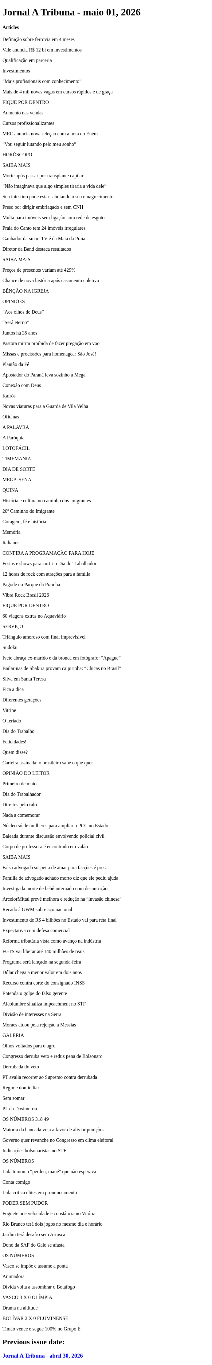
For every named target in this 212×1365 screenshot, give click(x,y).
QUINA (10, 490)
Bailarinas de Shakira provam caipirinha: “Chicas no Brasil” (61, 668)
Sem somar (13, 1098)
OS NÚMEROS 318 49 (25, 1119)
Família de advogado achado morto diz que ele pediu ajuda (60, 878)
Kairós (9, 395)
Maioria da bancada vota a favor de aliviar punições (53, 1129)
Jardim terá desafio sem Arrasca (33, 1234)
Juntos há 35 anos (19, 332)
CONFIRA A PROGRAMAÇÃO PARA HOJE (48, 553)
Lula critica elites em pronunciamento (39, 1192)
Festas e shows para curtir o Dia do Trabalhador (49, 563)
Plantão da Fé (15, 364)
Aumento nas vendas (22, 112)
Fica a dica (13, 689)
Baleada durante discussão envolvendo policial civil (53, 836)
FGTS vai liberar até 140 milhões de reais (43, 951)
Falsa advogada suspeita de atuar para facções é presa (55, 867)
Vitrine (9, 710)
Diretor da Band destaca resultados (36, 249)
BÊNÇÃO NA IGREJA (25, 291)
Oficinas (10, 416)
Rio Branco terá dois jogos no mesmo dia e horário (52, 1224)
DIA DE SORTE (18, 469)
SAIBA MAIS (16, 165)
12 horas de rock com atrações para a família (46, 574)
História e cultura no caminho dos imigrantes (46, 500)
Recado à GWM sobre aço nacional (37, 909)
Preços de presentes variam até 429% (39, 270)
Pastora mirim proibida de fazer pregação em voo (51, 343)
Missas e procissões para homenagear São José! (49, 353)
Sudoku (10, 647)
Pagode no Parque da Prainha (31, 584)
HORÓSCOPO (17, 154)
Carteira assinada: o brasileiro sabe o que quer (47, 762)
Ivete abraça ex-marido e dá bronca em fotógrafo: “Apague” (61, 657)
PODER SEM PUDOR (25, 1203)
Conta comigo (16, 1182)
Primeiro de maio (19, 783)
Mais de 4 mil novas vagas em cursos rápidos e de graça (57, 91)
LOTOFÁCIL (16, 448)
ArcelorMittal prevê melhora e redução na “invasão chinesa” (62, 899)
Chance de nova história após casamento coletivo (50, 280)
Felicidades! (14, 741)
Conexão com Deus (21, 385)
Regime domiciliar (20, 1087)
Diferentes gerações (21, 699)
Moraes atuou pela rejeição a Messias (39, 1024)
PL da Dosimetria (19, 1108)
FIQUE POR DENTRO (25, 102)
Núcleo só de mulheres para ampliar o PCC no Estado (55, 825)
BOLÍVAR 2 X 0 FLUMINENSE (35, 1318)
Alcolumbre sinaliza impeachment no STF (44, 1003)
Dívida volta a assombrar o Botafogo (38, 1286)
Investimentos (16, 70)
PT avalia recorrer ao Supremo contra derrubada (49, 1077)
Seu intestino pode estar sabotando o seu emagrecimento (57, 196)
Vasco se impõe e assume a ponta (35, 1265)
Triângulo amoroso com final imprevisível (43, 636)
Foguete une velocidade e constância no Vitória (49, 1213)
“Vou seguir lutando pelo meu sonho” (39, 144)
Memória (11, 532)
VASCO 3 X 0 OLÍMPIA (27, 1297)
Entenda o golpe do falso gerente (34, 993)
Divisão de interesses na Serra (31, 1014)
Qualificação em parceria (27, 60)
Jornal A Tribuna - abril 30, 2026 (42, 1355)
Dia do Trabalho (18, 731)
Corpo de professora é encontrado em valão (45, 846)
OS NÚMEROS (18, 1161)
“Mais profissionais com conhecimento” (41, 81)
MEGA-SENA (16, 479)
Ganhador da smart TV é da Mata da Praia (43, 238)
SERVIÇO (12, 626)
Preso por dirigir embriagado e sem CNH (42, 207)
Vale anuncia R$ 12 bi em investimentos (42, 49)
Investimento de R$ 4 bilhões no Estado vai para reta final (59, 920)
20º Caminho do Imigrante (28, 511)
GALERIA (13, 1035)
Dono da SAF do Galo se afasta (33, 1245)
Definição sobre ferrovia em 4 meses (38, 39)
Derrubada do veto (20, 1066)
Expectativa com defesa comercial (36, 930)
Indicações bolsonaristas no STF (34, 1150)
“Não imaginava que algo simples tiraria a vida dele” (54, 186)
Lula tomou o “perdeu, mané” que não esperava (49, 1171)
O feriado (11, 720)
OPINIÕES (13, 301)
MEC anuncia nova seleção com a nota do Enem (50, 133)
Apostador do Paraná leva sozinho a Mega (43, 374)
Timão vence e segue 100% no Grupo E (41, 1328)
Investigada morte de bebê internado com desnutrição (55, 888)
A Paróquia (13, 437)
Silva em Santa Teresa (24, 678)
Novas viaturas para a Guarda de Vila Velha (45, 406)
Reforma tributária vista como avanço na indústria (51, 941)
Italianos (10, 542)
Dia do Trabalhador (21, 794)
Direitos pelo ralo (19, 804)
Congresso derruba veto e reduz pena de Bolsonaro (52, 1056)
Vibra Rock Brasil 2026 (25, 595)
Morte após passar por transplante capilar (42, 175)
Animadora (13, 1276)
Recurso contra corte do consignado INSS (43, 982)
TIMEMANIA (16, 458)
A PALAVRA (15, 427)
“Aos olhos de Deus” (23, 312)
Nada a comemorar (21, 815)
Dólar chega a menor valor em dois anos (42, 972)
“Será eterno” (15, 322)
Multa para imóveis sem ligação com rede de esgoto (53, 217)
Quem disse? (15, 752)
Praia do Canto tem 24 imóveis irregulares (43, 228)
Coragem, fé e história (24, 521)
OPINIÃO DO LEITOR (25, 773)
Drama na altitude (20, 1307)
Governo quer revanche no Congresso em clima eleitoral (57, 1140)
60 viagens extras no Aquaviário (34, 616)
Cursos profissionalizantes (28, 123)
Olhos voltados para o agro (28, 1045)
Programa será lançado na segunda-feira (41, 961)
